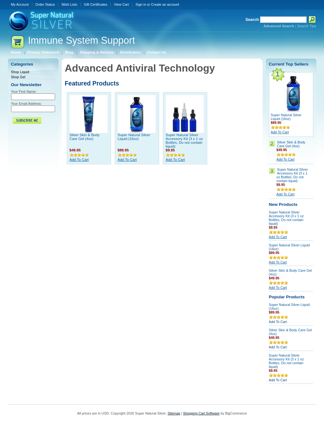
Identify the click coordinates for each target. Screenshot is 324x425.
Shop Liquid (20, 72)
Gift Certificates (95, 4)
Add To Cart (79, 160)
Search (252, 19)
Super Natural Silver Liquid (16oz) (134, 137)
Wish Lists (69, 4)
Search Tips (306, 26)
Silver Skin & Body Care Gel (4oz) (85, 137)
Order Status (45, 4)
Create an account (165, 4)
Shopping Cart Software (201, 413)
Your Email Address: (26, 103)
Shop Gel (18, 77)
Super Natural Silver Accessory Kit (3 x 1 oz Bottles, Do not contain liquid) (184, 140)
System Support (81, 40)
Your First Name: (24, 91)
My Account (20, 4)
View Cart (121, 4)
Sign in (140, 4)
